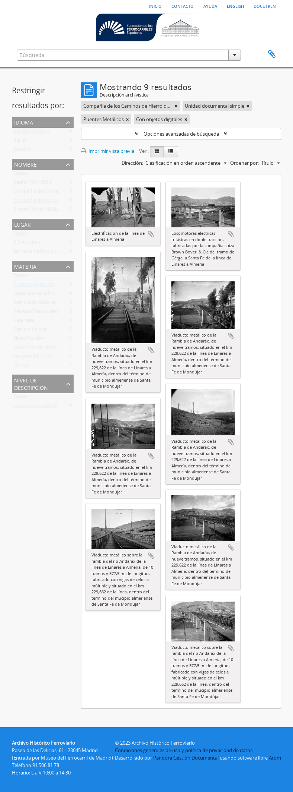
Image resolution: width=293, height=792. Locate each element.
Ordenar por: (244, 163)
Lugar (22, 224)
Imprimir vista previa (107, 151)
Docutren (265, 5)
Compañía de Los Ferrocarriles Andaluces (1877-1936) (72, 192)
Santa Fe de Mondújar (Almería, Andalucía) (60, 252)
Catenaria (24, 321)
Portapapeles (272, 54)
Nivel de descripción (31, 383)
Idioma (23, 122)
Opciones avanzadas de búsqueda (181, 133)
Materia (25, 266)
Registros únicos (31, 132)
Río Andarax (26, 243)
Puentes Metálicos (33, 286)
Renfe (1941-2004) (32, 183)
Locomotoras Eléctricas (39, 348)
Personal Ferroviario (35, 312)
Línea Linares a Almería (38, 294)
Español (22, 150)
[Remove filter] (176, 106)
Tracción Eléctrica (32, 357)
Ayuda (210, 5)
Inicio (155, 5)
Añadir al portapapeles (151, 234)
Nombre (25, 164)
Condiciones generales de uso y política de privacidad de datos (183, 750)
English (235, 5)
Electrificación (28, 339)
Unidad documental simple (43, 407)
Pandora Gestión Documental (186, 757)
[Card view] (157, 151)
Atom (275, 757)
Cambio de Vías (30, 330)
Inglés (19, 141)
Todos (20, 174)
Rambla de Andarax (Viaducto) (46, 303)
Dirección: (132, 163)
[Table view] (171, 151)
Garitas (21, 366)
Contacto (182, 5)
